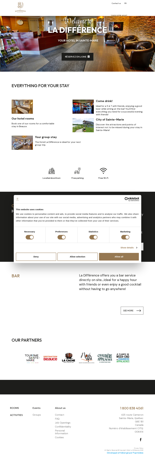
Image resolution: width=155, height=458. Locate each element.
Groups (37, 414)
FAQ (57, 418)
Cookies (59, 437)
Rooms (39, 8)
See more (126, 310)
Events (67, 8)
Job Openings (62, 422)
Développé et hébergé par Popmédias (125, 452)
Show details (127, 247)
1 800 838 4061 (131, 408)
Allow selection (77, 256)
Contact (59, 414)
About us (95, 8)
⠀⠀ (79, 411)
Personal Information (61, 432)
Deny (36, 256)
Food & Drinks (53, 8)
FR (125, 3)
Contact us (116, 3)
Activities (82, 8)
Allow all (119, 256)
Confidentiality (63, 426)
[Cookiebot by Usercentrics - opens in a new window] (126, 199)
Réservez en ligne (75, 56)
